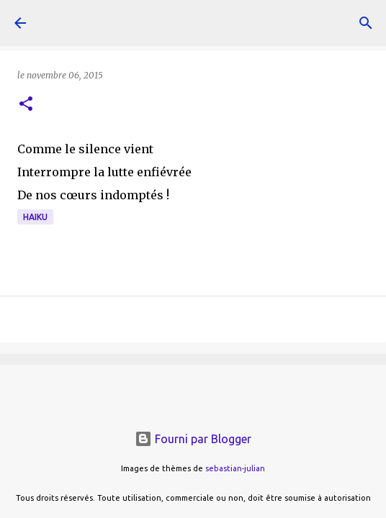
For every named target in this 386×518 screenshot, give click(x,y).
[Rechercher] (365, 23)
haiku (35, 217)
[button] (26, 104)
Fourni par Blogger (193, 438)
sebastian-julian (235, 468)
